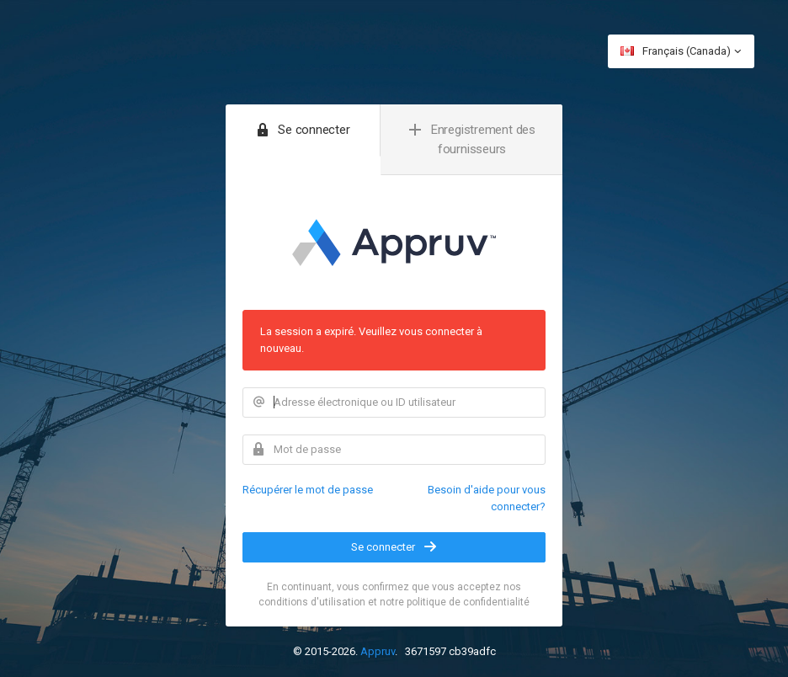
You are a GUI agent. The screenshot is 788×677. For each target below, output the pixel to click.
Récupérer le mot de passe (307, 489)
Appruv (377, 651)
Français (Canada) (681, 51)
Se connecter (394, 546)
